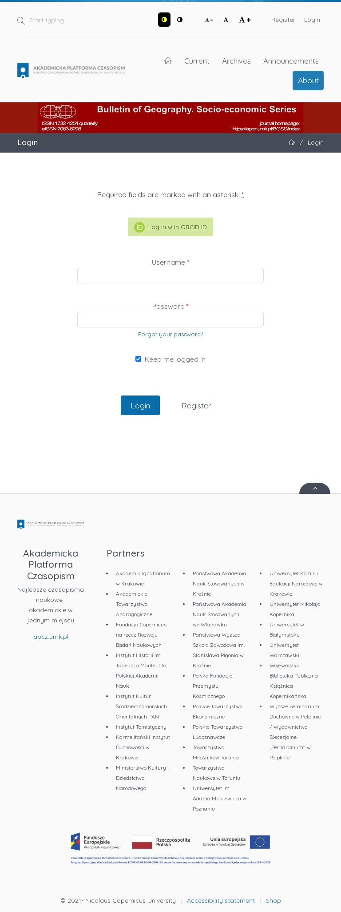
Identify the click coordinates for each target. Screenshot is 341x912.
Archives (236, 60)
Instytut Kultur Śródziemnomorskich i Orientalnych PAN (143, 706)
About (308, 80)
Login (312, 20)
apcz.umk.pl (50, 637)
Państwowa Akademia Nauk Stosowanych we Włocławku (219, 614)
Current (197, 60)
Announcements (291, 60)
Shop (273, 900)
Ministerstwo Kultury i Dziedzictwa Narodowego (142, 777)
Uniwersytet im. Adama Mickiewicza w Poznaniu (219, 798)
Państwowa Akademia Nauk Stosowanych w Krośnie (219, 583)
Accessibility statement (221, 900)
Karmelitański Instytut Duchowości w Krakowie (143, 747)
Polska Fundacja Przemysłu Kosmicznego (213, 685)
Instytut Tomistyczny (141, 726)
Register (283, 20)
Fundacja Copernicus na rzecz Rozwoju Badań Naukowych (141, 634)
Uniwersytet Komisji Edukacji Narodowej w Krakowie (296, 583)
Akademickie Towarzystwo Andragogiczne (134, 603)
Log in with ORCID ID (170, 227)
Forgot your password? (170, 334)
